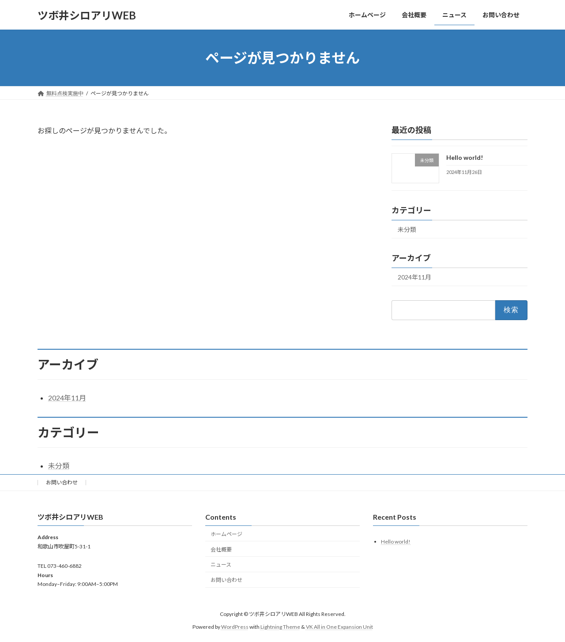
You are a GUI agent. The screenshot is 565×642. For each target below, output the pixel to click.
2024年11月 (414, 277)
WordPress (235, 626)
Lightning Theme (280, 626)
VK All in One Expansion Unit (339, 626)
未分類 (407, 229)
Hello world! (464, 157)
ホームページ (226, 534)
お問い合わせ (62, 482)
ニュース (221, 564)
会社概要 (221, 549)
